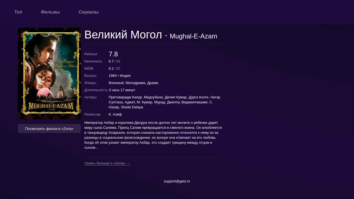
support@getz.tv (177, 181)
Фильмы (50, 12)
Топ (18, 12)
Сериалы (89, 12)
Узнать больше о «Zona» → (107, 163)
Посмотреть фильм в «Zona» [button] (49, 129)
